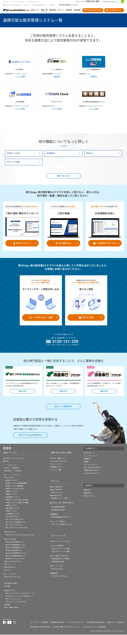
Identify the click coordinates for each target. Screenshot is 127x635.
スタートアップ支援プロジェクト (61, 524)
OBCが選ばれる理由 (10, 583)
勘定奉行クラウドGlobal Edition (15, 489)
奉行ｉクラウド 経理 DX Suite (14, 519)
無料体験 (7, 605)
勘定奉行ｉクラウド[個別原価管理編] (16, 483)
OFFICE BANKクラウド (12, 517)
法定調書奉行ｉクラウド (13, 514)
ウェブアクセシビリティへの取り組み (94, 627)
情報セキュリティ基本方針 (115, 622)
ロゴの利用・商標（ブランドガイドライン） (66, 627)
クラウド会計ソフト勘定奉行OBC (13, 5)
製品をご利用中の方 (56, 490)
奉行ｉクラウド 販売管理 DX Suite (16, 522)
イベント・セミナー (56, 464)
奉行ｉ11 (7, 564)
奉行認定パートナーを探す (59, 498)
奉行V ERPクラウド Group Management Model (20, 535)
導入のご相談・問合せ (11, 607)
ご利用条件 (44, 622)
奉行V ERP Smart (9, 567)
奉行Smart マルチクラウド (12, 562)
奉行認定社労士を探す (58, 510)
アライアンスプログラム (59, 576)
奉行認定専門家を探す (58, 507)
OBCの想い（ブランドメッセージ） (14, 458)
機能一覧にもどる (63, 176)
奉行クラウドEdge (10, 539)
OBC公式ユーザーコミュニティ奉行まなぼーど (19, 596)
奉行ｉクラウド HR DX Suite (14, 525)
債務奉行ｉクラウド (11, 494)
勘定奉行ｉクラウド (11, 480)
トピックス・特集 (55, 470)
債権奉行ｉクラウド (11, 492)
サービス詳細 (20, 76)
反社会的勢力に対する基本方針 (40, 627)
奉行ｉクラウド (9, 478)
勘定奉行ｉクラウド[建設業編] (14, 486)
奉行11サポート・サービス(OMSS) (16, 602)
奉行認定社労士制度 (57, 562)
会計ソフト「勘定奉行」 (12, 468)
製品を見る (23, 391)
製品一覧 (26, 5)
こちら (117, 1)
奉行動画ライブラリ (56, 467)
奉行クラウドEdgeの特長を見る (30, 435)
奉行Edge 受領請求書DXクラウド (15, 545)
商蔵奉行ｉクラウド (11, 505)
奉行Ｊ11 (7, 570)
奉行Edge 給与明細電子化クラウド (16, 553)
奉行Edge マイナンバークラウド (15, 559)
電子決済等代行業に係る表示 (96, 622)
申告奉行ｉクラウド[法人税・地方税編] (17, 500)
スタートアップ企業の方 (57, 522)
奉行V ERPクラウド (10, 532)
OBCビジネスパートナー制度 (60, 549)
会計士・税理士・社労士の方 (59, 556)
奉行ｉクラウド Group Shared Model (17, 528)
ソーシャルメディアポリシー (75, 622)
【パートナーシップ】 (58, 536)
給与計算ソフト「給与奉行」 (13, 471)
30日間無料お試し (114, 10)
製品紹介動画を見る (93, 10)
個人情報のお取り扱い (57, 622)
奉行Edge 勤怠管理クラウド (14, 550)
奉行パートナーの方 (56, 566)
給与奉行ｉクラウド (11, 511)
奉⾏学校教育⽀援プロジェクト (61, 517)
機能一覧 (53, 5)
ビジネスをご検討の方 (57, 546)
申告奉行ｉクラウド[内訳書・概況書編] (17, 503)
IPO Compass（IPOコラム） (59, 461)
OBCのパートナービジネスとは (60, 541)
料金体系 (69, 10)
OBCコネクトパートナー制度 (60, 552)
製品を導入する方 (55, 495)
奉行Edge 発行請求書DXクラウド (39, 5)
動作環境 (77, 10)
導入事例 (7, 586)
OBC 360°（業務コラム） (58, 458)
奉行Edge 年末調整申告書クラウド (16, 556)
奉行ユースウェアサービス (13, 599)
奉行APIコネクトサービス (12, 577)
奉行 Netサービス (57, 493)
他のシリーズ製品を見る (63, 407)
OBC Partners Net (57, 569)
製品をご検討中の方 (56, 487)
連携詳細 (57, 76)
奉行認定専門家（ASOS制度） (60, 559)
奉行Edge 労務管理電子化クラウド (16, 548)
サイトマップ (34, 622)
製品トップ (35, 10)
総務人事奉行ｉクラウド (13, 508)
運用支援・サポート (56, 10)
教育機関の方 (54, 514)
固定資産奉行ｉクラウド (13, 497)
